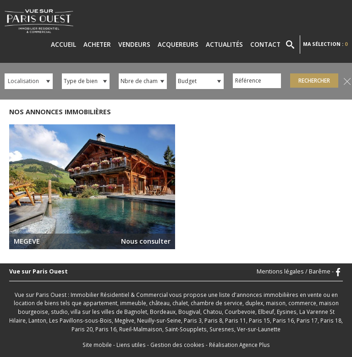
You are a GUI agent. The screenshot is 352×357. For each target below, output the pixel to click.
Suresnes (221, 329)
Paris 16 (283, 320)
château (159, 303)
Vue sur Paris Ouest (38, 272)
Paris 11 (235, 320)
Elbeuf (266, 311)
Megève (124, 320)
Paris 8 (213, 320)
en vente (311, 294)
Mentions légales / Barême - (295, 272)
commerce (302, 303)
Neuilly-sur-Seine (159, 320)
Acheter (97, 44)
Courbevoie (240, 311)
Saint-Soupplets (186, 329)
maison (276, 303)
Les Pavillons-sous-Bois (80, 320)
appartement (100, 303)
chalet (180, 303)
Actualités (224, 44)
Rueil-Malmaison (140, 329)
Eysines (287, 311)
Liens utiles (131, 344)
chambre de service (216, 303)
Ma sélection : (325, 43)
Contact (265, 44)
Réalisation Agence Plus (239, 344)
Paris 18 (330, 320)
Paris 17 (307, 320)
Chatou (212, 311)
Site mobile (97, 344)
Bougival (189, 311)
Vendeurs (134, 44)
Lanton (37, 320)
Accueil (63, 44)
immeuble (133, 303)
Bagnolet (135, 311)
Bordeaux (163, 311)
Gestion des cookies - (179, 344)
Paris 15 (259, 320)
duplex (254, 303)
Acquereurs (178, 44)
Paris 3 (193, 320)
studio (59, 311)
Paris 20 (82, 329)
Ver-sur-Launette (258, 329)
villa (76, 311)
